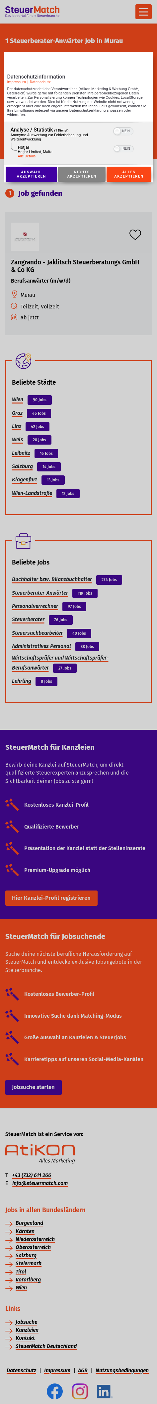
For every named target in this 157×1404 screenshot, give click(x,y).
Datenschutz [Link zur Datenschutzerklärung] (40, 82)
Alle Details (27, 156)
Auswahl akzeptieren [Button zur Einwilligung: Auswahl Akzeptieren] (31, 174)
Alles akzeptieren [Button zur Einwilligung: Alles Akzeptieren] (129, 174)
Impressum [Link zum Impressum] (16, 82)
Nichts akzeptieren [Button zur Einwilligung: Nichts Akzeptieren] (82, 174)
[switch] (123, 131)
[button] (117, 131)
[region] (78, 143)
